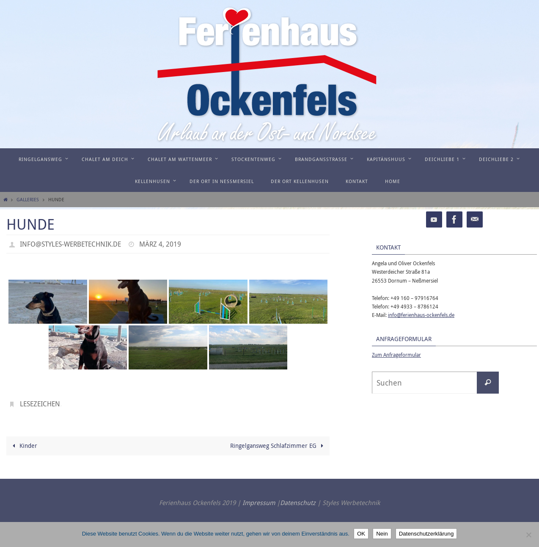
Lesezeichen (40, 403)
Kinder (24, 445)
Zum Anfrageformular (396, 354)
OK (361, 533)
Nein (382, 533)
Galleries (27, 199)
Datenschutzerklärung (426, 533)
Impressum (258, 502)
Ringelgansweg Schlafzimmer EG (278, 445)
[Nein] (528, 534)
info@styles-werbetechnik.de (70, 244)
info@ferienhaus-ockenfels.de (421, 314)
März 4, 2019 (160, 244)
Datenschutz (298, 502)
